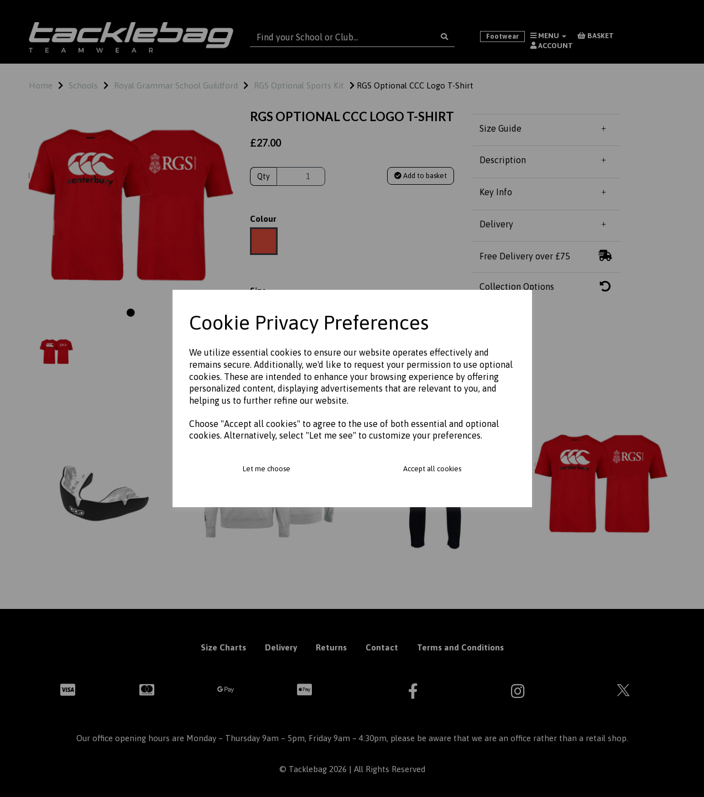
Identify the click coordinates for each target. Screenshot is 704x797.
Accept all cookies (432, 469)
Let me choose (266, 469)
